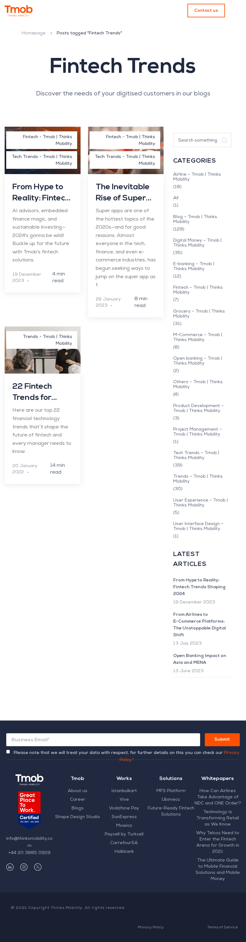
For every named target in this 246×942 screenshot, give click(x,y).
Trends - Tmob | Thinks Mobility (47, 340)
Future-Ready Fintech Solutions (171, 811)
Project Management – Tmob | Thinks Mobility (197, 432)
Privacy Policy (151, 928)
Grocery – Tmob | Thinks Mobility (199, 314)
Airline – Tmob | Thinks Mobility (197, 177)
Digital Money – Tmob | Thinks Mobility (197, 243)
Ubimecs (171, 800)
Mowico (124, 826)
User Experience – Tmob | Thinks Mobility (200, 503)
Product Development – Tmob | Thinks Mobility (198, 408)
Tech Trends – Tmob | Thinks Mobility (196, 455)
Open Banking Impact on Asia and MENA (199, 659)
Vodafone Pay (124, 808)
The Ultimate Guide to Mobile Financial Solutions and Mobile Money (217, 869)
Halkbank (124, 852)
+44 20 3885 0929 (29, 853)
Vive (124, 800)
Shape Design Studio (77, 817)
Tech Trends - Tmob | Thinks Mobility (42, 160)
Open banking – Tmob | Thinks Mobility (197, 361)
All (175, 198)
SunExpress (124, 817)
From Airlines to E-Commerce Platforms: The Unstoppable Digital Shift (199, 624)
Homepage (34, 33)
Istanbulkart (124, 791)
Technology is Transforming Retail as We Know (217, 818)
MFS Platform (171, 791)
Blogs (78, 808)
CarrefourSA (124, 843)
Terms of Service (222, 928)
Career (77, 800)
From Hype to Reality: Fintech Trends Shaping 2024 (199, 587)
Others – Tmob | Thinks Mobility (198, 384)
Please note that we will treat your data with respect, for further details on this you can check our (126, 756)
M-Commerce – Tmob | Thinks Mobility (197, 337)
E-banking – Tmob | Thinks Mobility (193, 266)
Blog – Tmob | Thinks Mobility (195, 219)
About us (77, 791)
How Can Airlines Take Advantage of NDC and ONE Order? (218, 797)
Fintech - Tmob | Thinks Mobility (47, 140)
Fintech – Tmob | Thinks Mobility (198, 290)
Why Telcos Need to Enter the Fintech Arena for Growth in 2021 (217, 842)
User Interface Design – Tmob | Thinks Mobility (198, 526)
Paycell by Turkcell (124, 834)
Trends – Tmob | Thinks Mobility (198, 479)
